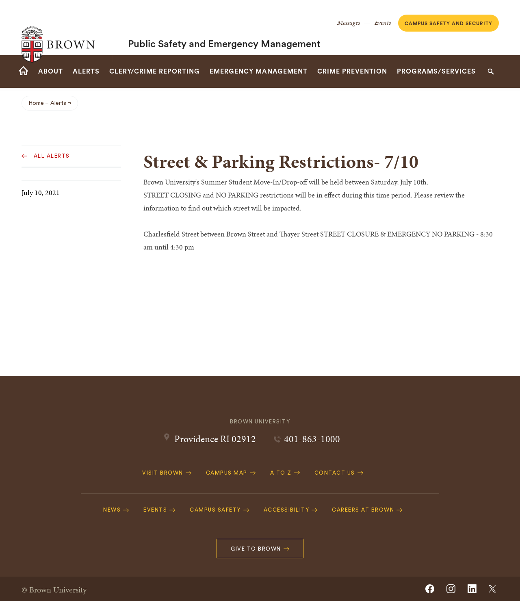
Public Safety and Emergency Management (224, 28)
